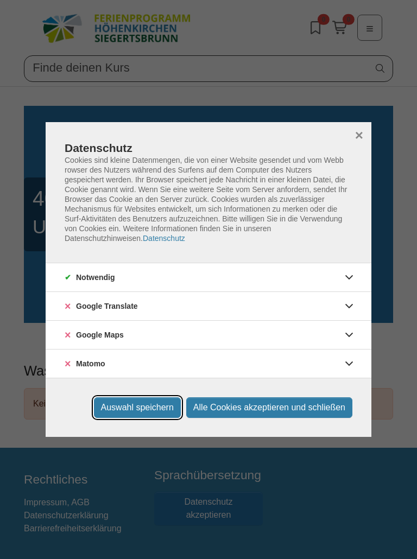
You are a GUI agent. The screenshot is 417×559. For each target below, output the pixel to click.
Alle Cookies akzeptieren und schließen (269, 407)
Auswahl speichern (137, 407)
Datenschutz (164, 238)
